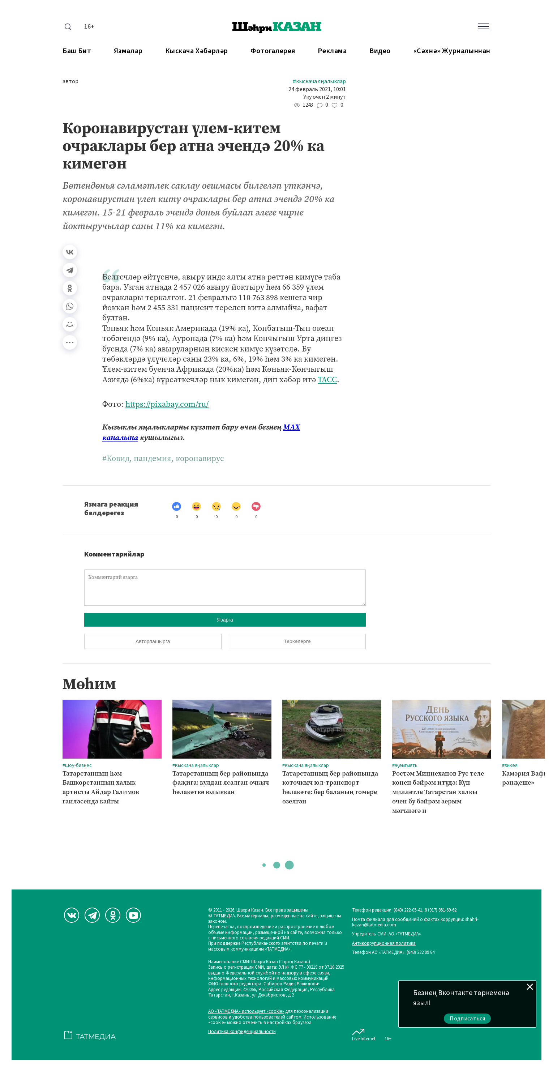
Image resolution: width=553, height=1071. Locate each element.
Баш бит (77, 51)
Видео (380, 51)
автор (70, 81)
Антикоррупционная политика (384, 943)
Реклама (332, 51)
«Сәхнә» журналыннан (451, 51)
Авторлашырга (153, 641)
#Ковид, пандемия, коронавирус (163, 458)
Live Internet (364, 1033)
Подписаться (467, 1019)
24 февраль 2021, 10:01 (317, 89)
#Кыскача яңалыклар (319, 81)
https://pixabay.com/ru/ (167, 404)
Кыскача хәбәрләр (196, 51)
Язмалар (128, 51)
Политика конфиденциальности (242, 1031)
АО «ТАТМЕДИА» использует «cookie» (246, 1011)
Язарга (225, 620)
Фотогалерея (272, 51)
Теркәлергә (297, 641)
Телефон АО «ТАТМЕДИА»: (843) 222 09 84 (393, 952)
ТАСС (327, 379)
